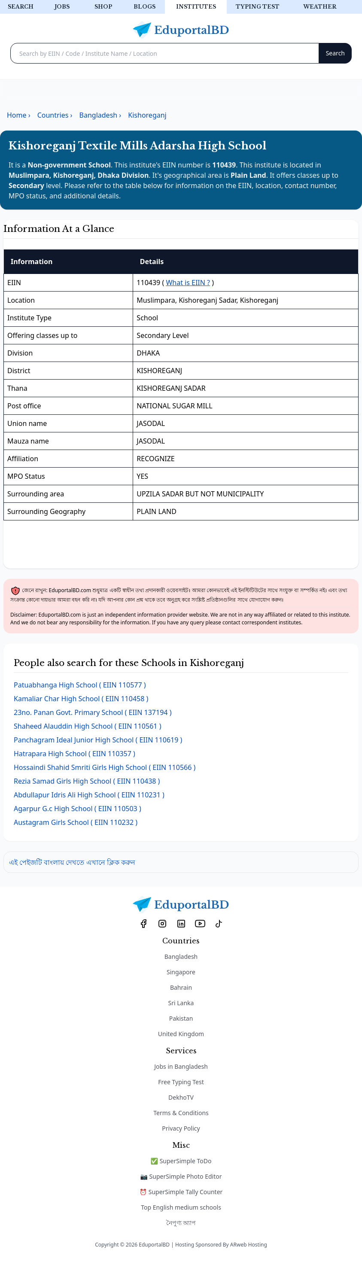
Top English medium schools (181, 1207)
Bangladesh (181, 956)
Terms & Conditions (181, 1113)
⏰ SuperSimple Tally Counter (181, 1192)
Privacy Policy (181, 1128)
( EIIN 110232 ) (75, 822)
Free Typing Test (181, 1082)
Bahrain (181, 987)
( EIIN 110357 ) (74, 753)
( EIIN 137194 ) (92, 712)
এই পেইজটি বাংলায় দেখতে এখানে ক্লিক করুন (72, 862)
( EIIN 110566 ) (104, 767)
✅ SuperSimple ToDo (181, 1161)
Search (20, 6)
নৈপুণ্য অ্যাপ (181, 1223)
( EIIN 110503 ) (77, 808)
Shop (103, 6)
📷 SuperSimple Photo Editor (181, 1176)
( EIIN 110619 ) (98, 740)
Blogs (144, 6)
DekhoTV (181, 1097)
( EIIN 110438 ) (87, 781)
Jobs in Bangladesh (181, 1066)
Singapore (181, 972)
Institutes (196, 6)
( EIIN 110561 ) (87, 726)
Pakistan (181, 1018)
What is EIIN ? (188, 282)
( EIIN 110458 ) (81, 698)
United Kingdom (181, 1034)
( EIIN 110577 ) (80, 685)
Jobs (62, 6)
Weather (319, 6)
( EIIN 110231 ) (89, 795)
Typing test (258, 6)
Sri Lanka (181, 1003)
